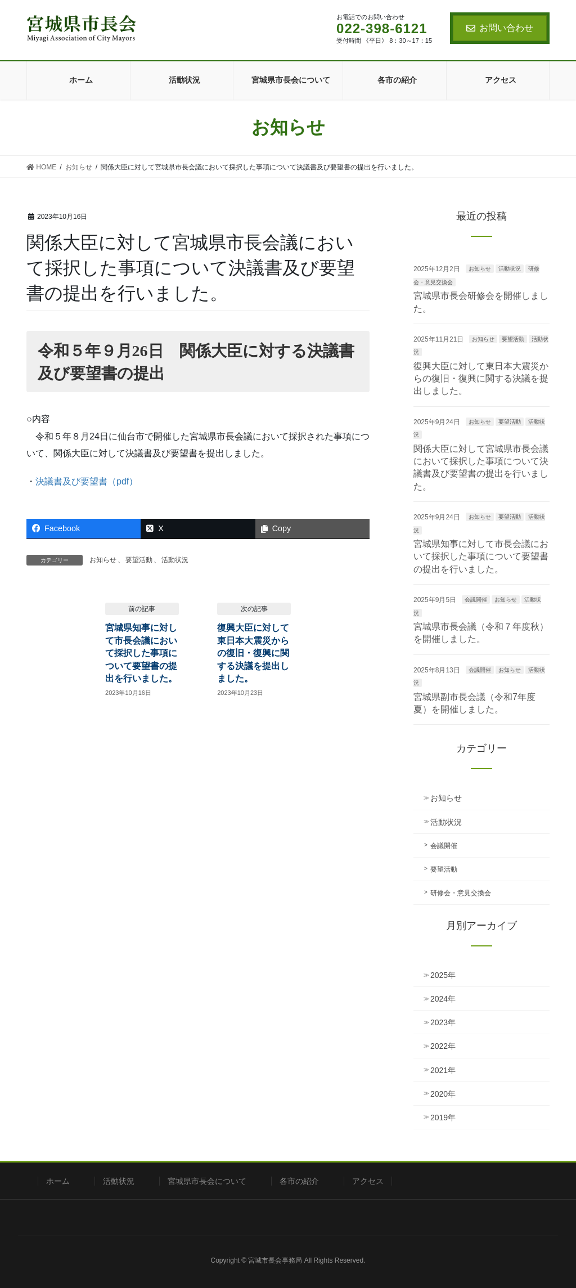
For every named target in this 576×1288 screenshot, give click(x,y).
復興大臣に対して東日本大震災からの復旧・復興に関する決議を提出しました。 (253, 653)
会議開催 (476, 599)
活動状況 (174, 560)
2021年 (443, 1070)
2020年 (443, 1093)
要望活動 (138, 560)
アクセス (368, 1181)
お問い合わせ (499, 28)
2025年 (443, 975)
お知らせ (102, 560)
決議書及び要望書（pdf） (86, 481)
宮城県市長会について (207, 1181)
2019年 (443, 1117)
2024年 (443, 998)
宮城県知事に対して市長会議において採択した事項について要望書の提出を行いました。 (141, 653)
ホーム (58, 1181)
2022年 (443, 1046)
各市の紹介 (299, 1181)
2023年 (443, 1022)
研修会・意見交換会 (460, 893)
